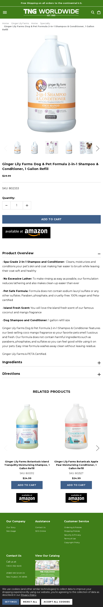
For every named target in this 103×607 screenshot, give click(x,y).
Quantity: (8, 197)
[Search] (92, 13)
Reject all (30, 602)
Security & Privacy (72, 535)
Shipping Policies (72, 531)
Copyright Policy (72, 542)
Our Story (11, 527)
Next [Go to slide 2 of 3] (97, 147)
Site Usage (11, 531)
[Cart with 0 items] (99, 13)
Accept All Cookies (57, 602)
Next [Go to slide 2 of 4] (97, 448)
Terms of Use (70, 538)
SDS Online (40, 531)
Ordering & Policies (73, 527)
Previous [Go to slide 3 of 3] (5, 147)
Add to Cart (27, 485)
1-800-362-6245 (13, 566)
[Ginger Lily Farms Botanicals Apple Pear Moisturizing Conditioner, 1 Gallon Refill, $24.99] (76, 426)
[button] (48, 576)
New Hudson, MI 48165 (16, 577)
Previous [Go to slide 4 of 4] (5, 448)
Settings (11, 602)
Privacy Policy (28, 595)
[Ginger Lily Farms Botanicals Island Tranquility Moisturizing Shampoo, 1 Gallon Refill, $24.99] (27, 426)
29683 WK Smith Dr (15, 573)
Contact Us (40, 527)
